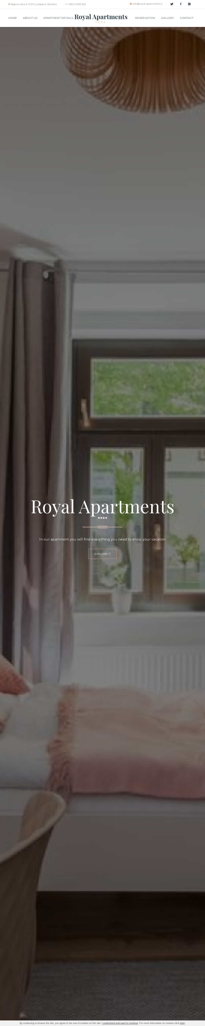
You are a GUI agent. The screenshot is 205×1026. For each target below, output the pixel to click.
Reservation (145, 17)
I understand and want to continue (120, 1023)
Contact (187, 17)
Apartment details (58, 17)
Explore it (102, 553)
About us (30, 17)
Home (12, 17)
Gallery (167, 17)
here (182, 1023)
